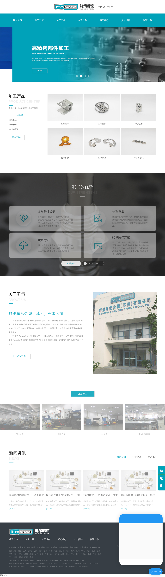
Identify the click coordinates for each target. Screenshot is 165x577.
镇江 (83, 551)
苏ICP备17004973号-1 (50, 561)
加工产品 (60, 20)
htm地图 (79, 567)
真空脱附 (21, 547)
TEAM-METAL (95, 547)
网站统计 (4, 575)
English (110, 7)
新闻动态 (104, 20)
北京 (19, 551)
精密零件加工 (67, 563)
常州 (45, 551)
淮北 (89, 554)
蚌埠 (72, 554)
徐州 (40, 551)
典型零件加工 (95, 563)
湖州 (26, 554)
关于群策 (39, 20)
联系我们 (147, 20)
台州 (52, 554)
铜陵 (94, 554)
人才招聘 (125, 20)
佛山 (21, 557)
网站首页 (17, 20)
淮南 (77, 554)
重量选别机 (73, 547)
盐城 (72, 551)
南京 (30, 551)
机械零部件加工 (55, 563)
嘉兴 (21, 554)
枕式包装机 (84, 547)
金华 (36, 554)
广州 (10, 557)
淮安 (67, 551)
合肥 (62, 554)
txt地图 (85, 567)
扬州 (78, 551)
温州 (16, 554)
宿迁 (93, 551)
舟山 (46, 554)
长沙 (99, 554)
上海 (25, 551)
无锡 (35, 551)
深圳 (16, 557)
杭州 (98, 551)
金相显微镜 (31, 547)
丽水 (57, 554)
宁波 (10, 554)
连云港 (61, 551)
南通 (55, 551)
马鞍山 (83, 554)
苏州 (50, 551)
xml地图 (72, 567)
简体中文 (101, 7)
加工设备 (82, 20)
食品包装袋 (63, 547)
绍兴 (31, 554)
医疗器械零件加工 (81, 563)
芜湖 (67, 554)
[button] (77, 76)
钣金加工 (54, 547)
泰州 (88, 551)
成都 (31, 557)
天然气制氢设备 (43, 547)
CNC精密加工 (42, 563)
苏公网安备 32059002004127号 (72, 561)
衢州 (41, 554)
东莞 (26, 557)
